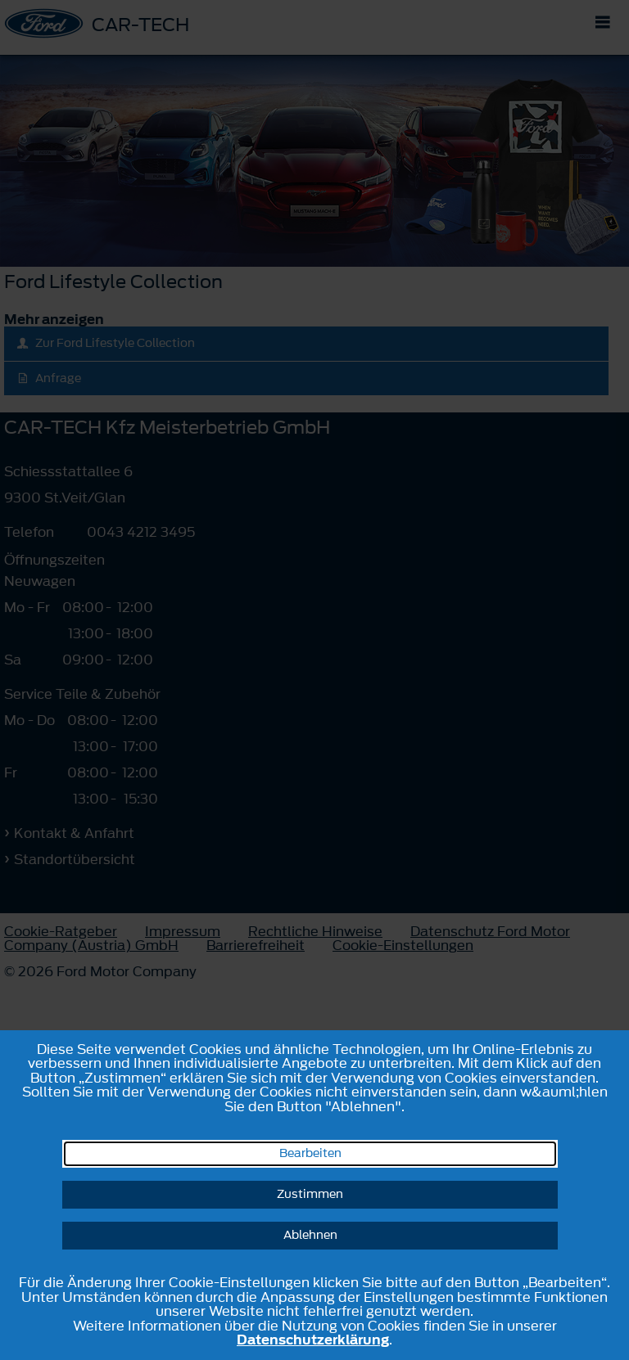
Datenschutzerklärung (313, 1339)
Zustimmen (310, 1194)
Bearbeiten (310, 1153)
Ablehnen (310, 1235)
